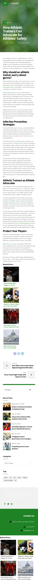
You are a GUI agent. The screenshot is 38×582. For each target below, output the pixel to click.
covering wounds (18, 143)
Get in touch (17, 261)
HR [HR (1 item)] (14, 477)
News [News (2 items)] (19, 477)
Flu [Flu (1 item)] (10, 477)
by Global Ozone (24, 43)
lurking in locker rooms (13, 92)
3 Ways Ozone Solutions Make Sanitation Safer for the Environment (21, 419)
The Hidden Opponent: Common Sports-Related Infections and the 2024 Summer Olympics (22, 429)
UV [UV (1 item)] (15, 480)
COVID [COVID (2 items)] (5, 477)
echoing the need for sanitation (17, 202)
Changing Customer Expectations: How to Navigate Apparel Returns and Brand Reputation (21, 440)
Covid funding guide (23, 223)
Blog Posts (8, 23)
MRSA (9, 104)
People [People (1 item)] (25, 477)
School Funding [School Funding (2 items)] (8, 480)
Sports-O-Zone (10, 244)
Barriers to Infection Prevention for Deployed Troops (22, 408)
